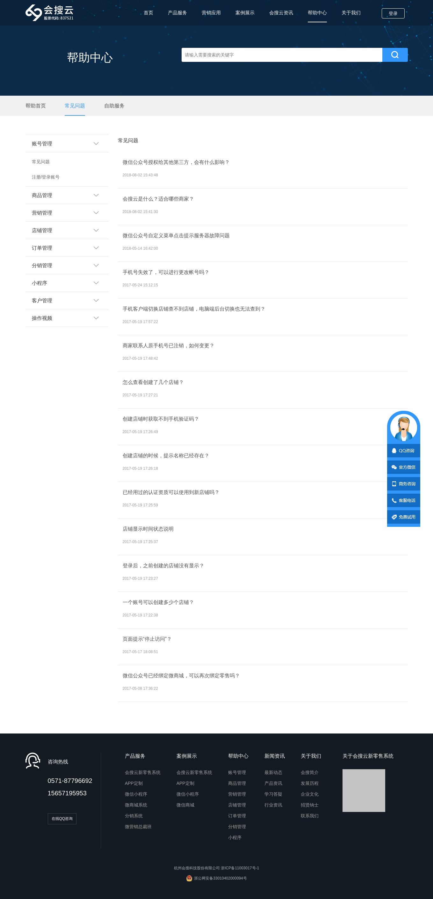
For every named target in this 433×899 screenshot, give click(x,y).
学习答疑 (273, 794)
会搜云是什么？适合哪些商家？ (158, 199)
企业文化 (310, 794)
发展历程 (310, 783)
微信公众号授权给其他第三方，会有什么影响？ (176, 162)
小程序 (235, 837)
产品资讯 (273, 783)
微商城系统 (136, 804)
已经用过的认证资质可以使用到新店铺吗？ (171, 492)
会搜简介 (310, 772)
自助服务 (114, 105)
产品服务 (177, 12)
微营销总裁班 (138, 826)
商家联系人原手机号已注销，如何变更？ (169, 345)
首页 (148, 12)
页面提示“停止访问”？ (147, 639)
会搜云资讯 (281, 12)
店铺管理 (237, 804)
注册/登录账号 (46, 177)
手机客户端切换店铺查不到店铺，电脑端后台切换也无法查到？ (194, 309)
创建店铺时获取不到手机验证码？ (161, 419)
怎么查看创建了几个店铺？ (153, 382)
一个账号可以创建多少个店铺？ (158, 602)
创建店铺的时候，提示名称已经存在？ (166, 455)
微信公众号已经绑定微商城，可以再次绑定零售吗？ (181, 675)
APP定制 (134, 783)
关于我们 (351, 12)
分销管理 (237, 826)
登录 (393, 13)
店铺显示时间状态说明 (148, 529)
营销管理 (237, 794)
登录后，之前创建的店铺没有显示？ (163, 565)
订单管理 (237, 815)
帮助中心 (317, 16)
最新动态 (273, 772)
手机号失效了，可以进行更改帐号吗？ (166, 272)
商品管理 (237, 783)
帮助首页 (35, 105)
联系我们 (310, 815)
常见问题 (75, 105)
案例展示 (245, 12)
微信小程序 (136, 794)
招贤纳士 (310, 804)
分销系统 (134, 815)
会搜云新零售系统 (143, 772)
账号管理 (237, 772)
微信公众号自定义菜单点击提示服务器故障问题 (176, 235)
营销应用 (211, 12)
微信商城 (185, 804)
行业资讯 (273, 804)
